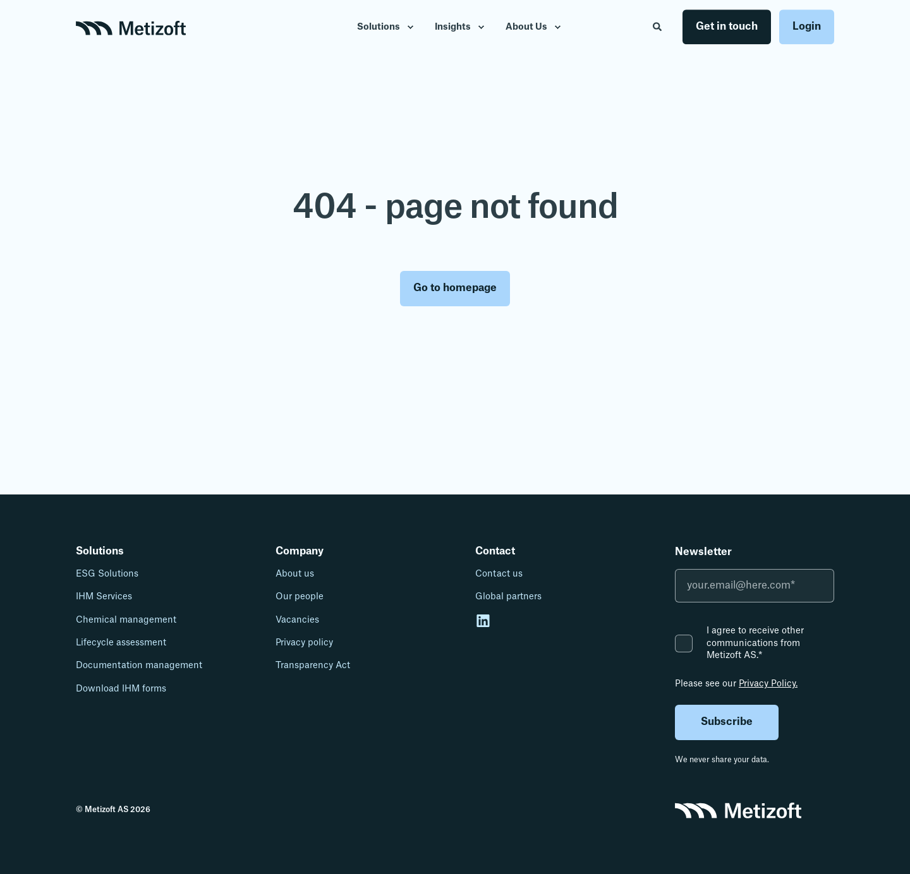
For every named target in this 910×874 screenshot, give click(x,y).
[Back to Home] (131, 27)
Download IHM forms (121, 689)
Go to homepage (455, 288)
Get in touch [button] (727, 26)
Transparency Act (313, 665)
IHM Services (104, 596)
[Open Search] (658, 26)
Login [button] (806, 26)
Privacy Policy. (768, 683)
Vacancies (297, 620)
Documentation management (139, 665)
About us (295, 574)
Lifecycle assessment (121, 642)
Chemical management (126, 620)
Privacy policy (304, 642)
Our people (300, 596)
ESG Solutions (107, 574)
